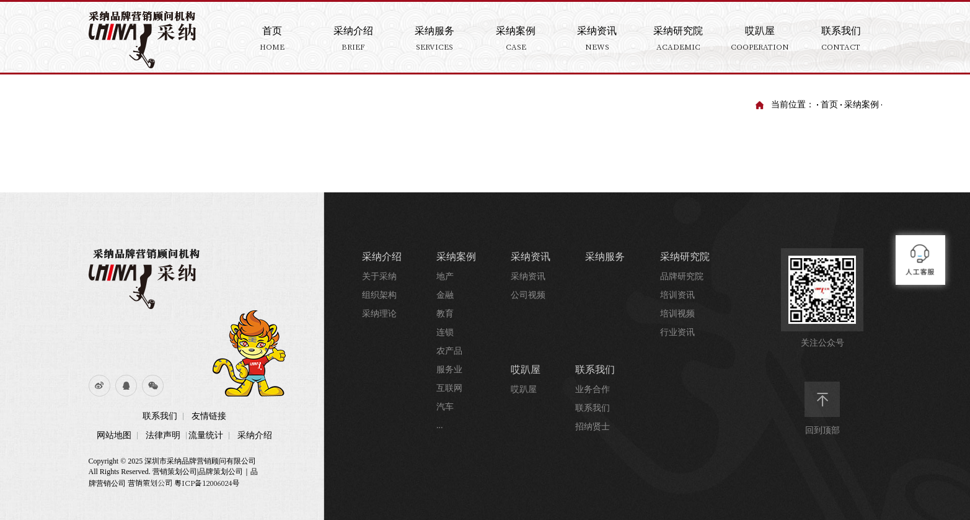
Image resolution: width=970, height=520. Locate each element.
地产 (445, 276)
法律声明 (163, 435)
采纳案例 (861, 104)
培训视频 (677, 313)
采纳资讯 (530, 256)
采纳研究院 (685, 256)
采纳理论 (379, 313)
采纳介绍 (254, 435)
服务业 (449, 369)
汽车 (445, 406)
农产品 (449, 351)
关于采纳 (379, 276)
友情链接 (209, 416)
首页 (829, 104)
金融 (445, 295)
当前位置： (792, 104)
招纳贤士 (592, 426)
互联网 (449, 388)
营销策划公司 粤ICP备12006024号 (183, 482)
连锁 (445, 332)
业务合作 (592, 389)
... (439, 425)
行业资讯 (677, 332)
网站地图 (114, 435)
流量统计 (205, 435)
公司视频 (528, 295)
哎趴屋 (525, 369)
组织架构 (379, 295)
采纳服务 (605, 256)
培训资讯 (677, 295)
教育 (445, 313)
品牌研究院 (681, 276)
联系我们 (160, 416)
